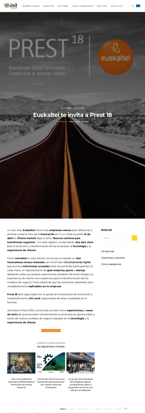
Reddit (108, 409)
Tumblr (118, 409)
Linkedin (98, 409)
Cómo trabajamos (111, 264)
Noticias (79, 108)
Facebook (82, 409)
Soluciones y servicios (113, 258)
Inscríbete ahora (51, 330)
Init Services (61, 123)
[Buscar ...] (119, 238)
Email (72, 409)
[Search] (131, 6)
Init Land (66, 108)
